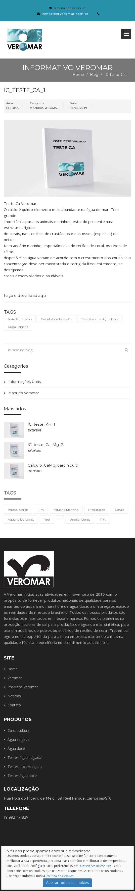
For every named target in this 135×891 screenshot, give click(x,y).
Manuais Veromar (23, 393)
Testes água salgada (24, 757)
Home (78, 74)
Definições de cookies (95, 866)
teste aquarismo (20, 319)
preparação (96, 510)
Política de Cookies (59, 876)
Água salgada (18, 739)
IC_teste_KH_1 (41, 424)
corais (119, 510)
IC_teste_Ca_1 (116, 74)
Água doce (16, 748)
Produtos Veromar (23, 687)
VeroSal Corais (18, 510)
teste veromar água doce (99, 319)
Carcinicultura (18, 730)
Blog (94, 74)
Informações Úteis (24, 381)
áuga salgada (18, 327)
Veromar (15, 678)
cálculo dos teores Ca (56, 319)
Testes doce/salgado (25, 766)
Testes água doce (22, 775)
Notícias (14, 696)
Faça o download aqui (25, 295)
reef (47, 519)
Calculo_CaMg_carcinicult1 (53, 465)
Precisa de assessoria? (70, 8)
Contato (14, 705)
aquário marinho (66, 510)
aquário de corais (21, 519)
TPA (41, 510)
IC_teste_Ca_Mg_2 (45, 444)
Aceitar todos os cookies (67, 882)
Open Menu (126, 34)
